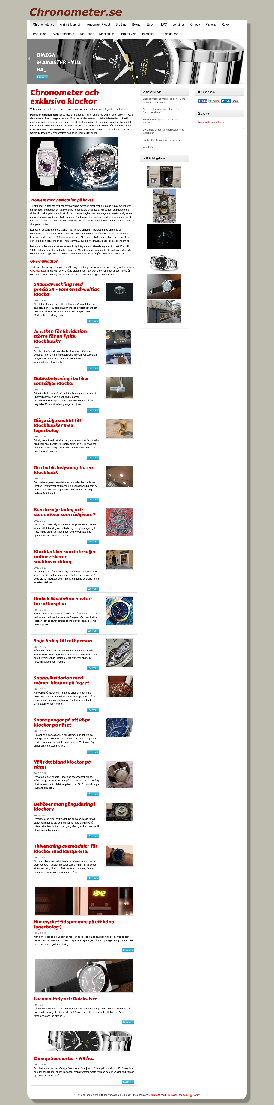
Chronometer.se (43, 24)
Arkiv (197, 1095)
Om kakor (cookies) (177, 1095)
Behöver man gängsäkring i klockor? (64, 806)
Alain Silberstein (71, 24)
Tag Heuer (87, 33)
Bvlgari (136, 24)
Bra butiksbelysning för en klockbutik (63, 470)
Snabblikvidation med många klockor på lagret (61, 680)
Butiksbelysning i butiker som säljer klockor (61, 381)
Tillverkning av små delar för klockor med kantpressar (65, 849)
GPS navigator (38, 270)
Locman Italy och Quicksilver (65, 998)
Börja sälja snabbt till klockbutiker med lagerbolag (57, 425)
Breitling (121, 24)
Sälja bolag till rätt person (63, 640)
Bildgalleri (148, 33)
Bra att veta (128, 33)
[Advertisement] (219, 188)
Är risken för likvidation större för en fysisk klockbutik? (60, 336)
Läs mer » (42, 77)
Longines (179, 24)
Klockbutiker (107, 33)
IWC (164, 24)
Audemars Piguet (98, 24)
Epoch (151, 24)
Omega (195, 24)
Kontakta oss (169, 33)
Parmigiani (40, 33)
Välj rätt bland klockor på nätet (62, 764)
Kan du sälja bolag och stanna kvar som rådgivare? (64, 512)
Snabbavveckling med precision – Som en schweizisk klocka (66, 289)
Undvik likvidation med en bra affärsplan (63, 601)
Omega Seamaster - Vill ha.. (64, 1058)
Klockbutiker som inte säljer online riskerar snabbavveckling (65, 556)
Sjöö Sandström (63, 33)
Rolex (225, 24)
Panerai (211, 24)
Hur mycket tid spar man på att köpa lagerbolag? (74, 924)
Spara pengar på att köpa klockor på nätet (62, 722)
